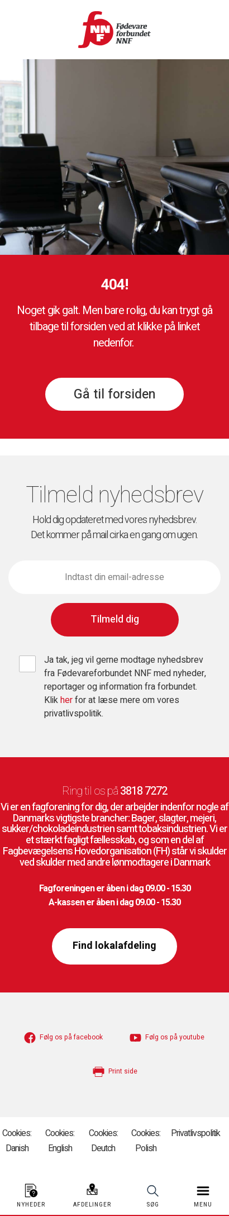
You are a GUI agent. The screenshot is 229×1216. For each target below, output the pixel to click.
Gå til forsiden (114, 394)
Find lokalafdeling (114, 945)
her (67, 700)
